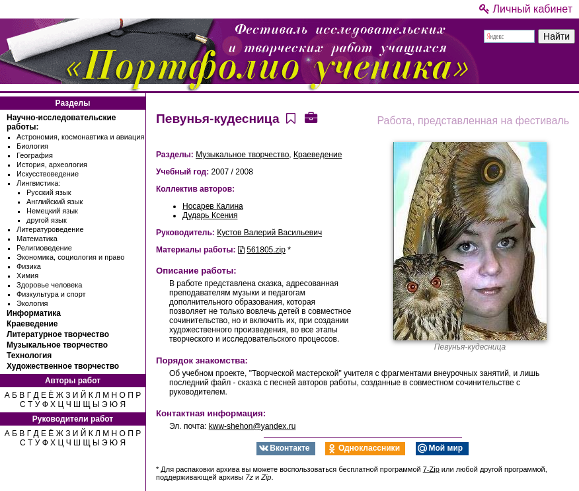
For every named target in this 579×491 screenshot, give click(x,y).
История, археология (52, 165)
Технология (29, 355)
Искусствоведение (48, 174)
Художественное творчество (63, 366)
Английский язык (54, 202)
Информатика (34, 313)
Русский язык (48, 192)
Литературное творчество (58, 334)
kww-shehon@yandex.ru (252, 426)
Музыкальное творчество (57, 345)
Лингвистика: (38, 183)
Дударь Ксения (209, 215)
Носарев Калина (212, 206)
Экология (32, 303)
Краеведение (32, 323)
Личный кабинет (525, 9)
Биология (32, 146)
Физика (29, 266)
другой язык (46, 220)
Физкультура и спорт (51, 294)
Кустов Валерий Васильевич (269, 232)
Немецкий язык (52, 211)
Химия (27, 276)
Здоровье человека (49, 285)
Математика (37, 239)
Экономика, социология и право (70, 257)
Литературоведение (50, 229)
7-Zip (431, 469)
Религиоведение (44, 248)
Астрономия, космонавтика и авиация (80, 137)
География (35, 155)
